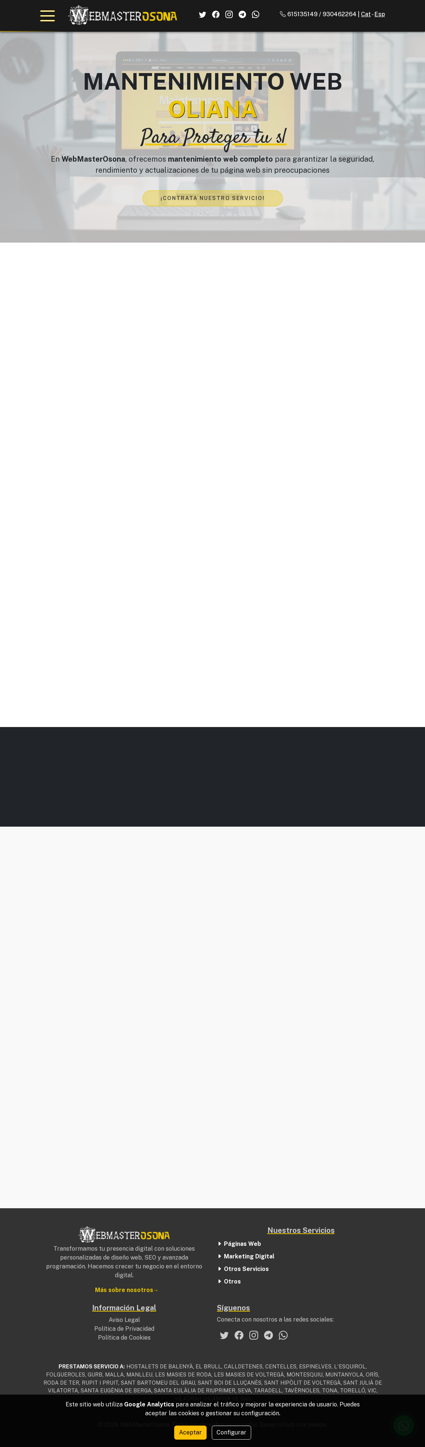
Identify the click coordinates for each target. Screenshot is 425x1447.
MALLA (114, 1374)
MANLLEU (139, 1374)
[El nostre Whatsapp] (283, 1335)
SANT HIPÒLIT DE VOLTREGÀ (302, 1382)
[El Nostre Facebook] (215, 14)
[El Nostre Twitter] (202, 14)
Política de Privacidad (124, 1328)
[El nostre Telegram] (268, 1335)
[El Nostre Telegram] (242, 14)
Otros (229, 1282)
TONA (329, 1390)
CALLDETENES (243, 1366)
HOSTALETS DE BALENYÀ (159, 1366)
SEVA (244, 1390)
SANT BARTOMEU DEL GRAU (158, 1382)
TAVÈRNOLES (301, 1390)
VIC (372, 1390)
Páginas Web (239, 1244)
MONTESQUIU (305, 1374)
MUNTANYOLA (344, 1374)
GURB (95, 1374)
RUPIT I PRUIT (100, 1382)
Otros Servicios (243, 1269)
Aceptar (190, 1432)
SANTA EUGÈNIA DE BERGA (116, 1390)
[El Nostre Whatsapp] (255, 14)
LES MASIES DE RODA (183, 1374)
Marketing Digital (245, 1257)
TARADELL (268, 1390)
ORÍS (372, 1374)
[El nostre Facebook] (239, 1335)
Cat (366, 14)
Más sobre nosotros (124, 1289)
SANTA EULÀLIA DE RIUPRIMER (194, 1390)
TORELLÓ (352, 1390)
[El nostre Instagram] (253, 1335)
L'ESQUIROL (350, 1366)
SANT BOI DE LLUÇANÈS (229, 1382)
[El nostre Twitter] (224, 1335)
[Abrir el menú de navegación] (47, 15)
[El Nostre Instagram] (229, 14)
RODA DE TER (61, 1382)
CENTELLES (280, 1366)
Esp (380, 14)
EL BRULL (208, 1366)
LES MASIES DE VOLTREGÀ (249, 1374)
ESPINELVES (315, 1366)
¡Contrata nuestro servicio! (213, 198)
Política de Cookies (124, 1337)
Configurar (231, 1432)
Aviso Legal (124, 1319)
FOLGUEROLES (65, 1374)
